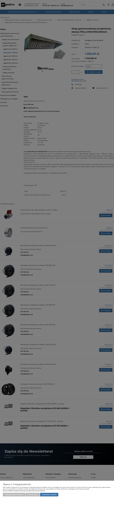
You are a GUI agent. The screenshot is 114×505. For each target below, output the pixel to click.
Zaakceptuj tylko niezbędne (14, 494)
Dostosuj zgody (32, 494)
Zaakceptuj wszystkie (49, 494)
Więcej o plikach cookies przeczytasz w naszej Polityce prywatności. (24, 490)
